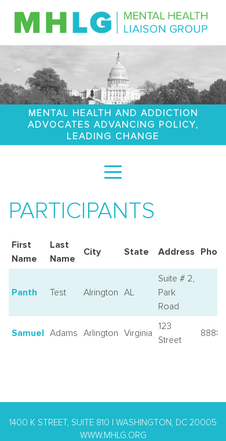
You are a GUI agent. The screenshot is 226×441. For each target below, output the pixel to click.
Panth (24, 292)
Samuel (28, 333)
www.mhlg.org (113, 435)
